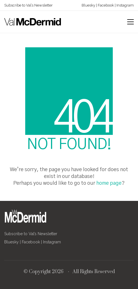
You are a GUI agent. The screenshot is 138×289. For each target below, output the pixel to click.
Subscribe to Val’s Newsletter (28, 5)
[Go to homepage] (32, 22)
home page (109, 183)
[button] (130, 22)
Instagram (125, 5)
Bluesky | (89, 5)
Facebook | (106, 5)
